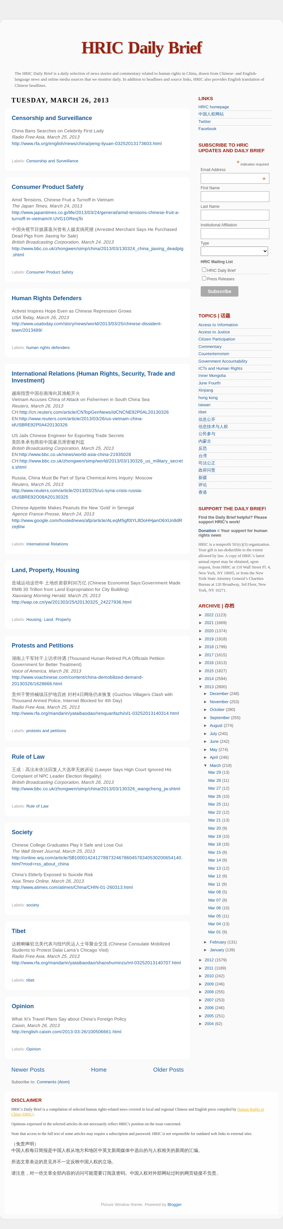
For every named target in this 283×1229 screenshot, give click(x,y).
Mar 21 (215, 820)
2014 (210, 678)
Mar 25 (215, 804)
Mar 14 (215, 860)
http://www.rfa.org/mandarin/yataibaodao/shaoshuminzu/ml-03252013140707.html (96, 962)
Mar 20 (215, 828)
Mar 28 (215, 780)
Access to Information (218, 325)
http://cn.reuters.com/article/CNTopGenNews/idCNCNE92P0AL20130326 (94, 412)
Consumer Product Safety (48, 187)
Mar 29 (215, 772)
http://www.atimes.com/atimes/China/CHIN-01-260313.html (72, 887)
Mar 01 (215, 932)
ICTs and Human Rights (220, 368)
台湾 (202, 456)
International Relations (47, 544)
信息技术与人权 (213, 426)
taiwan (204, 405)
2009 (210, 984)
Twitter (204, 121)
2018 (210, 647)
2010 (210, 976)
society (32, 905)
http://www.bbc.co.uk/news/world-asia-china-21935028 (75, 454)
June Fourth (209, 383)
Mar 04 (215, 924)
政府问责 (206, 470)
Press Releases (221, 279)
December (220, 693)
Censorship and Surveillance (52, 118)
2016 (210, 663)
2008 (210, 992)
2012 (210, 960)
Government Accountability (222, 361)
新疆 (202, 477)
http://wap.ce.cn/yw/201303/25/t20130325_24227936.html (71, 602)
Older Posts (168, 1069)
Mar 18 (215, 844)
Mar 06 (215, 908)
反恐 (202, 448)
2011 (210, 968)
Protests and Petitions (43, 645)
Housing (33, 619)
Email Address (233, 169)
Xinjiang (205, 390)
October (218, 709)
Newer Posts (28, 1069)
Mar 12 (215, 876)
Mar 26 (215, 796)
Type (205, 243)
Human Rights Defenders (47, 298)
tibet (30, 980)
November (220, 702)
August (217, 725)
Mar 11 (215, 884)
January (217, 950)
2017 (210, 655)
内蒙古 (204, 441)
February (218, 942)
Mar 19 (215, 836)
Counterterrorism (213, 354)
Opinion (23, 1006)
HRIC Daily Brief (142, 47)
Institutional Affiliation (219, 225)
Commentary (210, 346)
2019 (210, 639)
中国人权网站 (211, 114)
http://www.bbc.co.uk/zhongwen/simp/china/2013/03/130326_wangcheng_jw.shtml (96, 788)
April (214, 757)
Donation (207, 530)
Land (48, 619)
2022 (210, 615)
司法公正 (206, 463)
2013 (210, 687)
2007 (210, 1000)
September (220, 717)
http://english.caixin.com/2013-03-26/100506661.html (66, 1031)
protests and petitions (46, 730)
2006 (210, 1008)
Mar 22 (215, 812)
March (216, 765)
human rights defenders (48, 347)
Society (22, 832)
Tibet (19, 931)
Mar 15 (215, 852)
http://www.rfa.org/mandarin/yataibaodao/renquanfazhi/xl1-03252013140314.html (95, 713)
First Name (210, 188)
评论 (202, 485)
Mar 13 (215, 868)
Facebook (207, 129)
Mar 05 (215, 916)
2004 (210, 1024)
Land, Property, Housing (45, 570)
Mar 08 (215, 892)
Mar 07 (215, 900)
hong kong (208, 397)
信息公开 (206, 419)
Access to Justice (214, 332)
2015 (210, 671)
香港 (202, 492)
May (214, 749)
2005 (210, 1016)
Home (99, 1069)
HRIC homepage (213, 107)
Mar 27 (215, 788)
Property (63, 619)
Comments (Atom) (53, 1082)
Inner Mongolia (212, 375)
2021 (210, 623)
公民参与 (206, 434)
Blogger (174, 1204)
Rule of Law (28, 757)
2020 (210, 631)
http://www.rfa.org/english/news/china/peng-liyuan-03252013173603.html (87, 143)
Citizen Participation (216, 339)
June (215, 741)
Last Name (210, 206)
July (214, 733)
